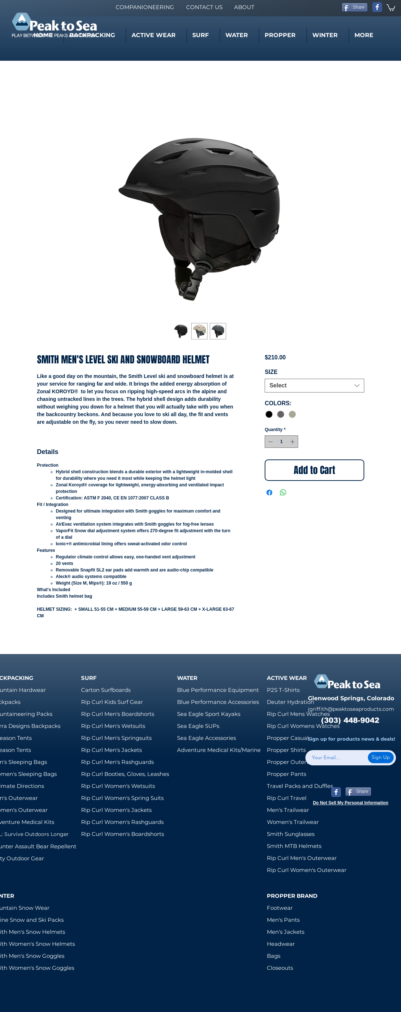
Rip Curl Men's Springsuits (116, 737)
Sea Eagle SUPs (198, 725)
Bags (273, 955)
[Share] (355, 7)
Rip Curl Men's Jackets (111, 749)
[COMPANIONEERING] (144, 7)
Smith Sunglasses (290, 833)
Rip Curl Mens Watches (298, 713)
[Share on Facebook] (269, 492)
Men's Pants (283, 919)
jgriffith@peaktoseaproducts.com (351, 709)
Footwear (280, 907)
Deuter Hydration (290, 701)
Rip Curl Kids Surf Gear (112, 701)
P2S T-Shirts (283, 689)
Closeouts (280, 967)
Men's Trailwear (288, 809)
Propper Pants (286, 773)
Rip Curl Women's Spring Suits (122, 797)
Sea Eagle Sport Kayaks (208, 713)
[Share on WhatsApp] (283, 492)
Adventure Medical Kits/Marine (219, 749)
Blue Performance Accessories (218, 701)
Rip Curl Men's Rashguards (117, 761)
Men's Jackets (285, 931)
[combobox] (314, 386)
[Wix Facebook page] (377, 7)
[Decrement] (270, 441)
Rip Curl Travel (286, 797)
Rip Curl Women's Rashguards (122, 821)
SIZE (271, 372)
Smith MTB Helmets (294, 845)
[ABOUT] (244, 7)
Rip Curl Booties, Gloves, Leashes (125, 773)
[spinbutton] (281, 441)
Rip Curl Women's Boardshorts (122, 833)
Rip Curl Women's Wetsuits (118, 785)
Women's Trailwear (293, 821)
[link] (390, 7)
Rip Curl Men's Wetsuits (113, 725)
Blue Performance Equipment (218, 689)
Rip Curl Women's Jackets (116, 809)
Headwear (281, 943)
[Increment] (293, 441)
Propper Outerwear (293, 761)
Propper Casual (288, 737)
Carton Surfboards (106, 689)
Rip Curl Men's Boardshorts (117, 713)
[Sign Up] (381, 757)
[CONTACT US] (204, 7)
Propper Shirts (286, 749)
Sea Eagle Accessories (206, 737)
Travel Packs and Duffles (300, 785)
